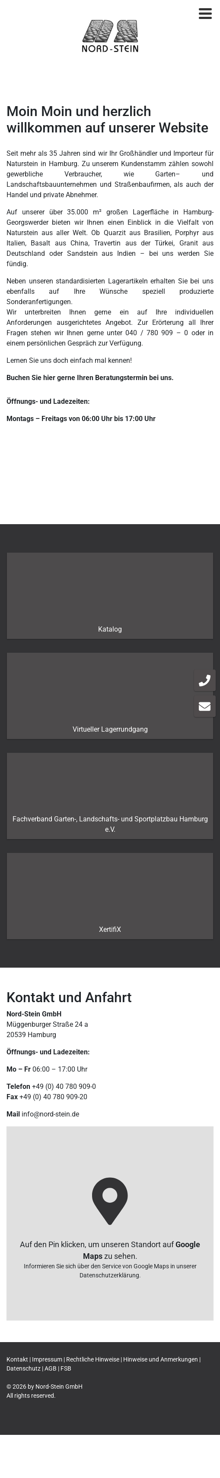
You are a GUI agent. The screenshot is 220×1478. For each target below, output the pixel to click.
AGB (51, 1368)
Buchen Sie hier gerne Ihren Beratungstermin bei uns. (90, 378)
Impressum (47, 1359)
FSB (66, 1368)
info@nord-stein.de (50, 1114)
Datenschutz (23, 1368)
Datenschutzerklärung (109, 1274)
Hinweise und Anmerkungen (160, 1359)
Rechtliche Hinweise (92, 1359)
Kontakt (17, 1359)
